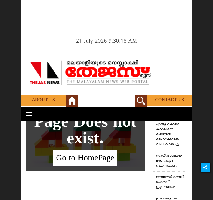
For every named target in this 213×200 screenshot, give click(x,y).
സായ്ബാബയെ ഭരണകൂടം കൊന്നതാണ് (169, 161)
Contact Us (169, 100)
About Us (43, 100)
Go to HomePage (85, 158)
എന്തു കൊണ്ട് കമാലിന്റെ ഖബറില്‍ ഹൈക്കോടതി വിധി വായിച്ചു (167, 135)
